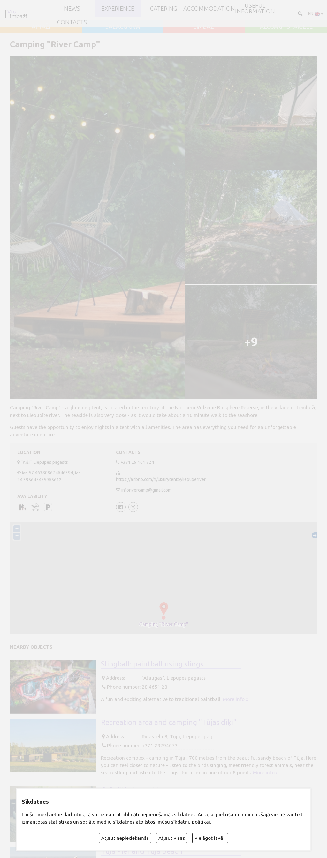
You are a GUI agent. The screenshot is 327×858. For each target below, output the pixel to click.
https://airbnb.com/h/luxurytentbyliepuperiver (161, 479)
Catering (163, 8)
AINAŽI (41, 26)
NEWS (72, 8)
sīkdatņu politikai (190, 821)
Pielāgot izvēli (210, 838)
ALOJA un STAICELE (286, 26)
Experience (117, 8)
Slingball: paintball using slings (152, 663)
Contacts (72, 22)
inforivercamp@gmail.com (146, 490)
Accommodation (209, 8)
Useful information (255, 8)
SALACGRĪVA (122, 26)
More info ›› (235, 699)
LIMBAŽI (204, 26)
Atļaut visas (171, 838)
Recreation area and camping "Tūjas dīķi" (168, 722)
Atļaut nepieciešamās (125, 838)
